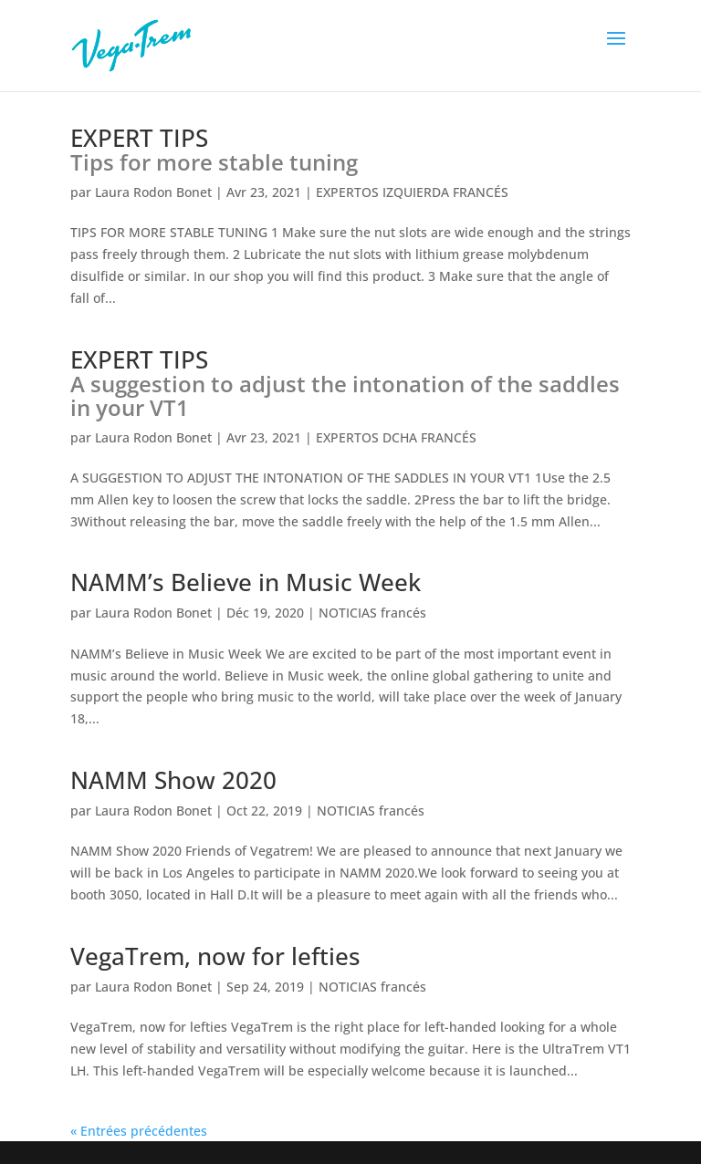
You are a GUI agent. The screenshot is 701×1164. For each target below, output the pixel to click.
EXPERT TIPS (214, 149)
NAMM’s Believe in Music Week (245, 582)
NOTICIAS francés (372, 612)
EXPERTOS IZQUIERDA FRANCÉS (412, 192)
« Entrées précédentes (138, 1130)
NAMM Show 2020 (173, 780)
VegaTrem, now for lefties (215, 956)
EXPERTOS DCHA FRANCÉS (396, 437)
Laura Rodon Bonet (153, 192)
